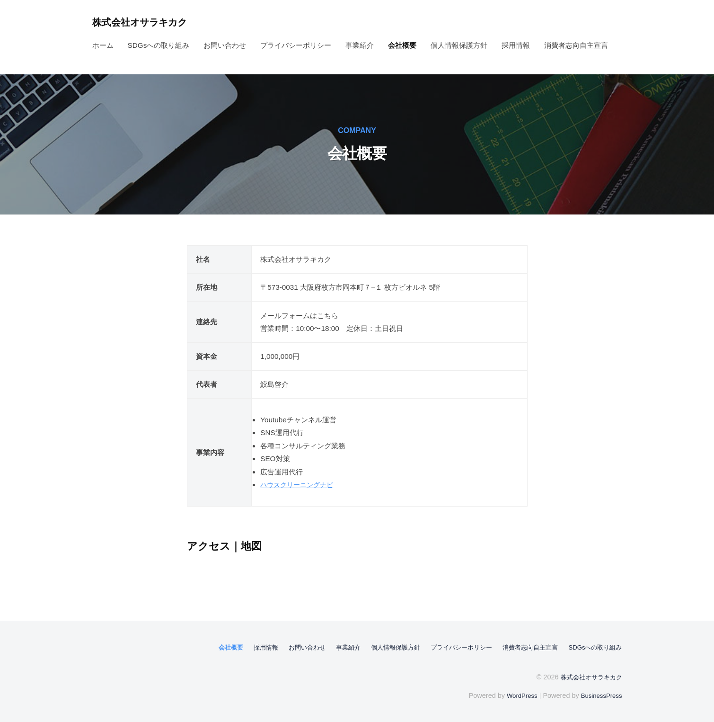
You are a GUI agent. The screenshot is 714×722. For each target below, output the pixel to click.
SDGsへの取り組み (159, 45)
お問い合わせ (224, 45)
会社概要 (402, 45)
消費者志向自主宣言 (576, 45)
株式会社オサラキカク (145, 22)
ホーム (103, 45)
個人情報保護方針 (459, 45)
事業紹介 (359, 45)
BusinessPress (599, 695)
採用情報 (516, 45)
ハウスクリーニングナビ (299, 485)
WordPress (516, 695)
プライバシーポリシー (295, 45)
